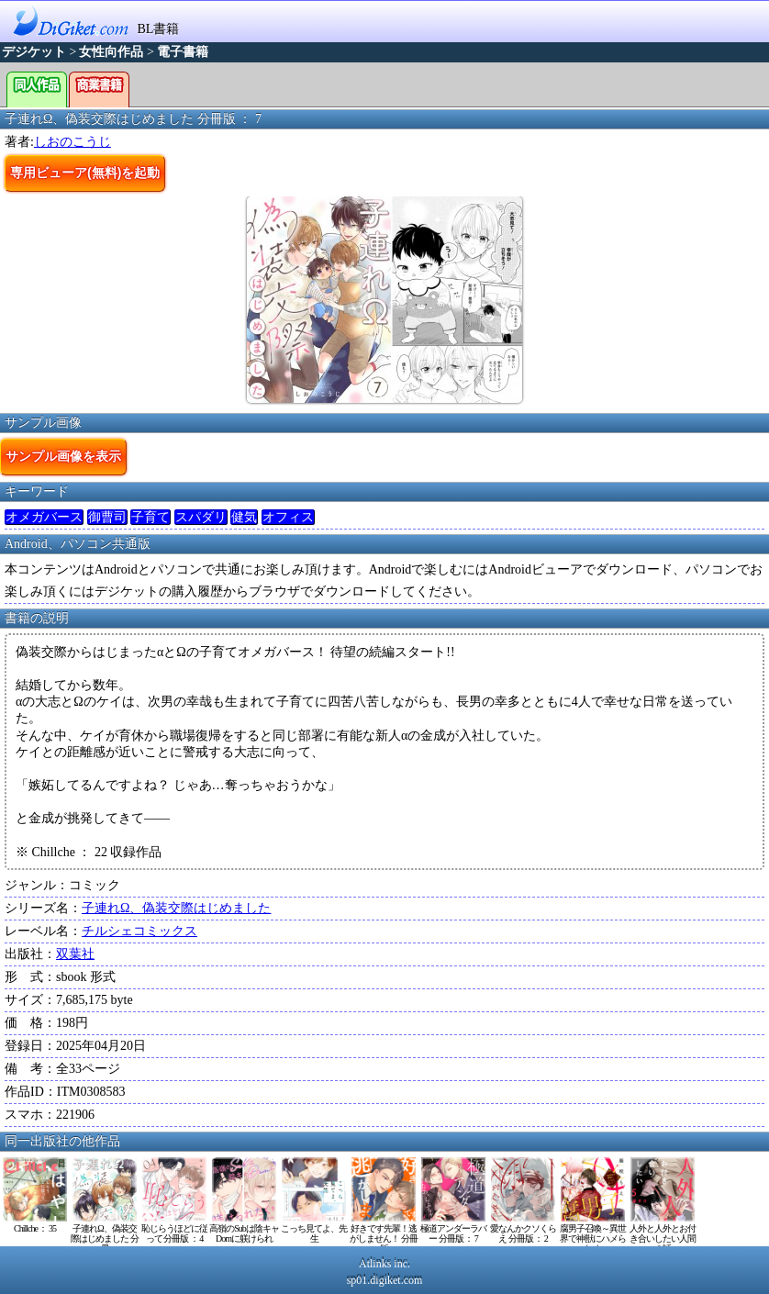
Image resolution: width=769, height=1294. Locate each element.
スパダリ (201, 517)
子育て (150, 517)
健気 (244, 517)
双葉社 (75, 954)
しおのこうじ (72, 142)
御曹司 (107, 517)
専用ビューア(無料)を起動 (85, 172)
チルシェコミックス (139, 931)
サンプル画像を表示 (63, 456)
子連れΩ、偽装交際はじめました (176, 908)
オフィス (288, 517)
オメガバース (44, 517)
